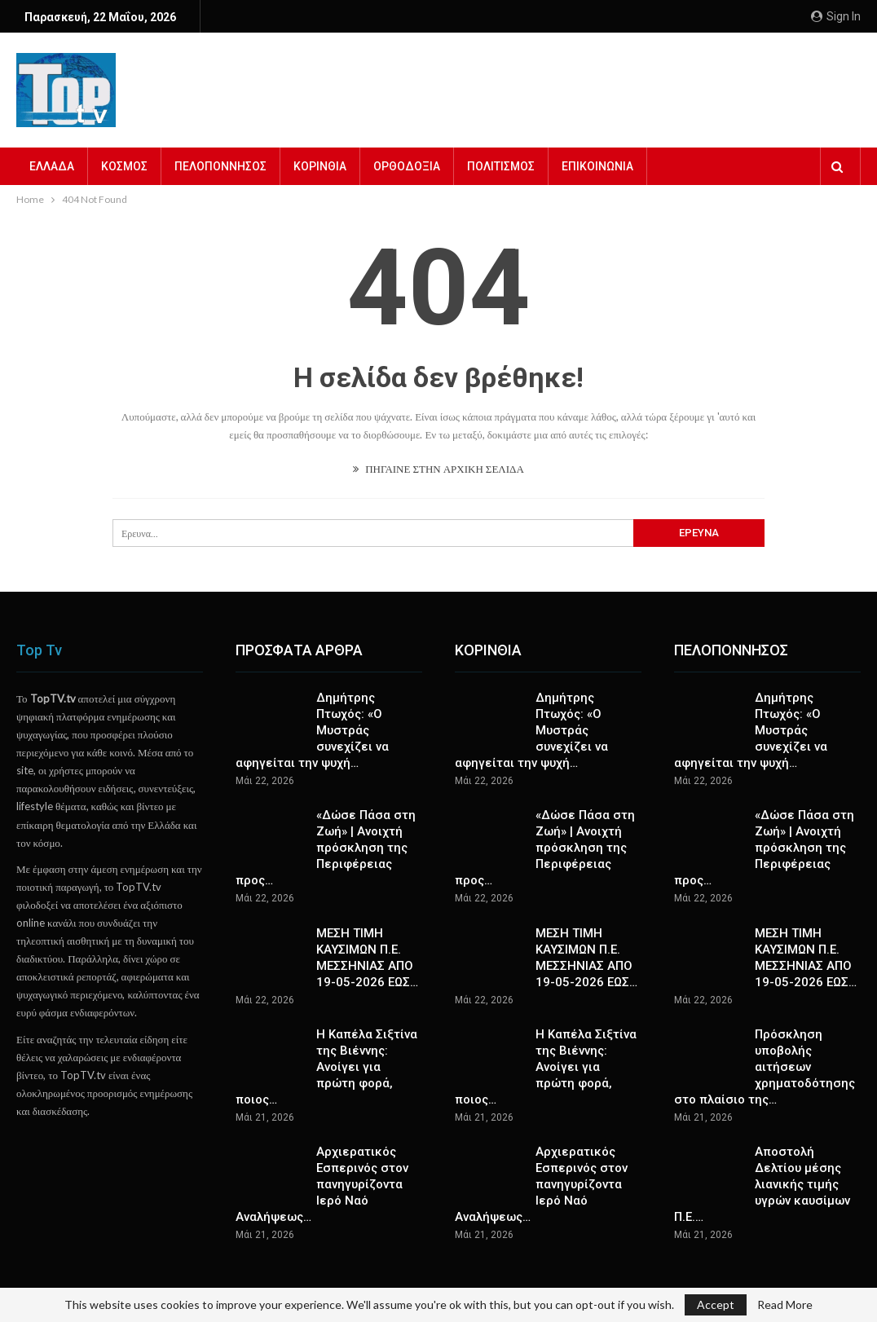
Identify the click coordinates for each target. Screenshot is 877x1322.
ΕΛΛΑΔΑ (51, 166)
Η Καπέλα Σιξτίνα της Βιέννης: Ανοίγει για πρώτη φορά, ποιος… (326, 1067)
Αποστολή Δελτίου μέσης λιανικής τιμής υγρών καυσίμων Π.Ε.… (762, 1184)
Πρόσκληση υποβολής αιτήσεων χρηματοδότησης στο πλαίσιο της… (764, 1067)
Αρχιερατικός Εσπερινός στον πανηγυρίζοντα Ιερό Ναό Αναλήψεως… (322, 1184)
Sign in (836, 16)
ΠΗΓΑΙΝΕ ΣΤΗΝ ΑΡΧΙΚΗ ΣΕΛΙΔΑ (438, 468)
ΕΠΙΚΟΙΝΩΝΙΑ (597, 166)
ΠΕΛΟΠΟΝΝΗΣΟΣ (220, 166)
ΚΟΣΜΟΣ (124, 166)
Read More (785, 1305)
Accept (715, 1304)
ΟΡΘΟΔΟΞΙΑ (406, 166)
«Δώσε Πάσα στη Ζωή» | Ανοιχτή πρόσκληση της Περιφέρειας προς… (326, 848)
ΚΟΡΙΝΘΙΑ (319, 166)
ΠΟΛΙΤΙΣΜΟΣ (501, 166)
